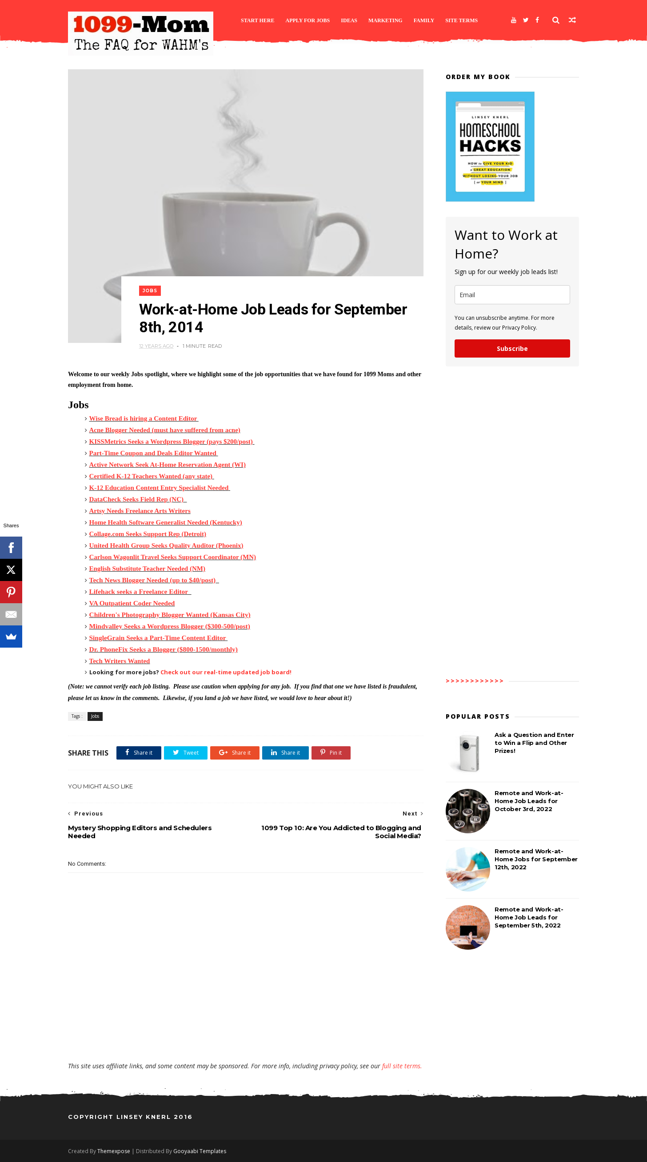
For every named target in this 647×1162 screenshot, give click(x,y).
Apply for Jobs (308, 20)
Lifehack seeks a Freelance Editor (138, 591)
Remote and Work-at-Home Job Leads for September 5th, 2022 (529, 917)
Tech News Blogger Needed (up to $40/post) (152, 580)
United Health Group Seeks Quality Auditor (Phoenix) (166, 545)
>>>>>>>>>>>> (475, 681)
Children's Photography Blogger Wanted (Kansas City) (170, 614)
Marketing (385, 20)
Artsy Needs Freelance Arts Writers (140, 510)
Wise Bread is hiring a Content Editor (144, 418)
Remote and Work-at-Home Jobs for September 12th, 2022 (536, 859)
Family (424, 20)
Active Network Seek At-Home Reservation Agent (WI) (167, 464)
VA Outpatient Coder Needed (132, 603)
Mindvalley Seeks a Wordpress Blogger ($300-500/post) (169, 626)
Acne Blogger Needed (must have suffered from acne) (164, 430)
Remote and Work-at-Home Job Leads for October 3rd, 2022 (529, 800)
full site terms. (402, 1066)
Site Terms (461, 20)
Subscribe (512, 348)
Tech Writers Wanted (119, 661)
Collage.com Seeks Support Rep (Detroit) (147, 533)
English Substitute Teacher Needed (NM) (147, 568)
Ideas (349, 20)
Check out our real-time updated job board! (226, 672)
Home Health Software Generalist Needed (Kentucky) (165, 522)
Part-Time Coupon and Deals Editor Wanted (152, 453)
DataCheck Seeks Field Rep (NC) (136, 499)
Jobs (150, 291)
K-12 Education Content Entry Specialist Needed (159, 487)
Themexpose (113, 1151)
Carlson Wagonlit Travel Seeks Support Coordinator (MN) (172, 557)
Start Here (258, 20)
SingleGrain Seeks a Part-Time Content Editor (157, 637)
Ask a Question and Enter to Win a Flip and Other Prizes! (534, 742)
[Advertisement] (246, 1036)
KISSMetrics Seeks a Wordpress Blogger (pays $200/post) (171, 441)
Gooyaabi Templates (199, 1151)
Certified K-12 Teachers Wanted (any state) (151, 476)
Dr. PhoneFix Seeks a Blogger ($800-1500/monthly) (163, 649)
